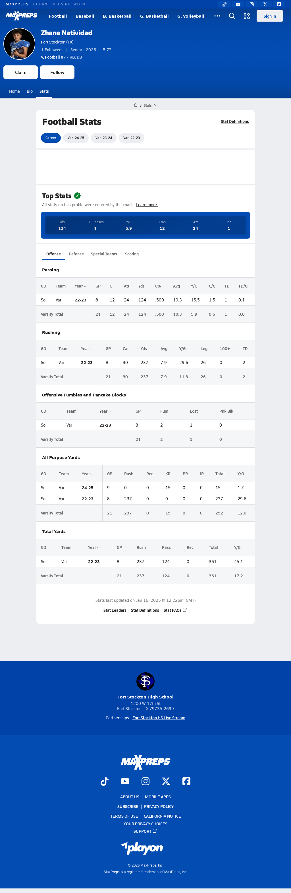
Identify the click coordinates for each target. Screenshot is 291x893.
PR (185, 473)
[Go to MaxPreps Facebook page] (186, 782)
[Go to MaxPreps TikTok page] (104, 782)
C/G (212, 285)
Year (80, 285)
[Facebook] (279, 4)
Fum (164, 411)
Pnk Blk (226, 411)
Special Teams (104, 254)
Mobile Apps (158, 796)
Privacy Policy (159, 806)
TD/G (243, 285)
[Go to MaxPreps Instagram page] (145, 782)
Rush (128, 473)
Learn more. (147, 204)
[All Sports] (217, 16)
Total (220, 473)
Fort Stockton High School (145, 686)
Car (126, 348)
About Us (129, 796)
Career (50, 137)
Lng (204, 348)
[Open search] (232, 16)
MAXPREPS (17, 4)
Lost (194, 411)
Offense (53, 254)
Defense (76, 254)
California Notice (162, 816)
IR (202, 473)
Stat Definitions (235, 121)
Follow (57, 72)
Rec (149, 473)
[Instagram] (252, 4)
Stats (44, 91)
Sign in (270, 16)
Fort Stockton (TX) (57, 41)
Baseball (85, 16)
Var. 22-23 (131, 137)
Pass (166, 547)
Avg (176, 285)
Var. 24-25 (76, 137)
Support (145, 831)
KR (168, 473)
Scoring (132, 254)
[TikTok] (224, 4)
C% (158, 285)
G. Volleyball (190, 16)
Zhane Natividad (66, 32)
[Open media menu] (247, 16)
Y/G (194, 285)
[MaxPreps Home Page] (136, 105)
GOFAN (40, 4)
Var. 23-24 (103, 137)
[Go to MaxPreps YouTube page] (125, 782)
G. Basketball (154, 16)
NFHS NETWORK (69, 4)
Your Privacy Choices (145, 823)
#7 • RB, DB (61, 57)
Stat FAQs (176, 610)
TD (227, 285)
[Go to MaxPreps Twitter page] (166, 782)
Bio (30, 91)
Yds (141, 285)
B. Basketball (117, 16)
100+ (225, 348)
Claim (20, 72)
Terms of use (124, 816)
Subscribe (127, 806)
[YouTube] (238, 4)
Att (126, 285)
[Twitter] (265, 4)
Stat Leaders (114, 610)
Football (58, 16)
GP (98, 285)
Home (14, 91)
